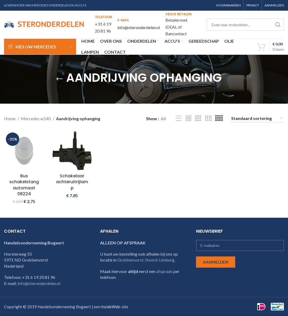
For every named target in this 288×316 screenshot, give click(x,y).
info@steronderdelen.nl (138, 27)
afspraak (164, 271)
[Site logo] (44, 23)
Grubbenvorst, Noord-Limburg (145, 259)
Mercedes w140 (36, 118)
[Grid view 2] (188, 118)
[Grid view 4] (208, 118)
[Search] (245, 24)
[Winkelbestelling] (257, 118)
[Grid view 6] (219, 118)
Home (10, 118)
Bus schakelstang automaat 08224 (24, 185)
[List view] (179, 118)
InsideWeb (110, 306)
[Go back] (59, 79)
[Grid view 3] (198, 118)
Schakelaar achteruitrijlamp (72, 182)
